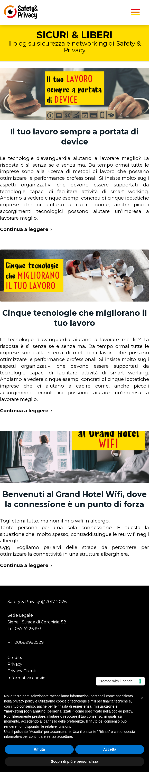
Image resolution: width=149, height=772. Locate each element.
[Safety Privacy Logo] (59, 12)
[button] (142, 698)
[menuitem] (135, 12)
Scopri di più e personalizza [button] (74, 761)
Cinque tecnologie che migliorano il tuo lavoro (74, 318)
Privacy (14, 664)
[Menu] (135, 12)
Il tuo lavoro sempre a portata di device (74, 137)
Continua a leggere (27, 229)
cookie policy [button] (122, 711)
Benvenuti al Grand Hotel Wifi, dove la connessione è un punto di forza (75, 499)
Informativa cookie (26, 677)
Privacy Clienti (21, 670)
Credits (14, 657)
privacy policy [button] (23, 701)
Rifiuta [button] (39, 749)
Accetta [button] (109, 749)
